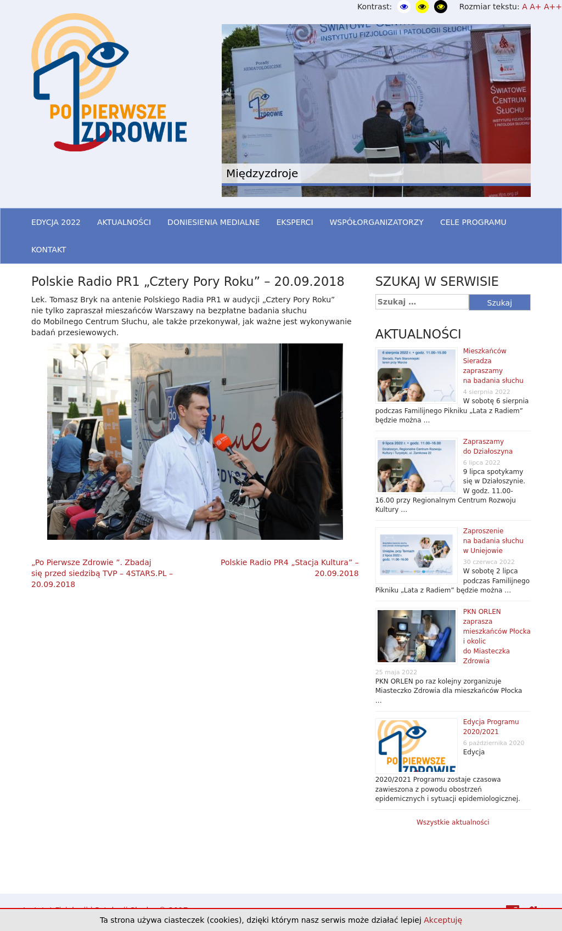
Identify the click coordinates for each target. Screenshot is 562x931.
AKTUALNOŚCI (124, 222)
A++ (553, 6)
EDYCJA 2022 (56, 222)
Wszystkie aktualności (453, 822)
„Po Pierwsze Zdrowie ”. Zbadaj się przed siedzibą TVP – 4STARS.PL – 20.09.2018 (102, 573)
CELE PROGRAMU (473, 222)
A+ (535, 6)
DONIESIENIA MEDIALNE (213, 222)
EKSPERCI (294, 222)
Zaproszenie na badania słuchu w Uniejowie (493, 541)
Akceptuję (443, 920)
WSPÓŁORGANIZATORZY (377, 222)
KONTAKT (48, 249)
